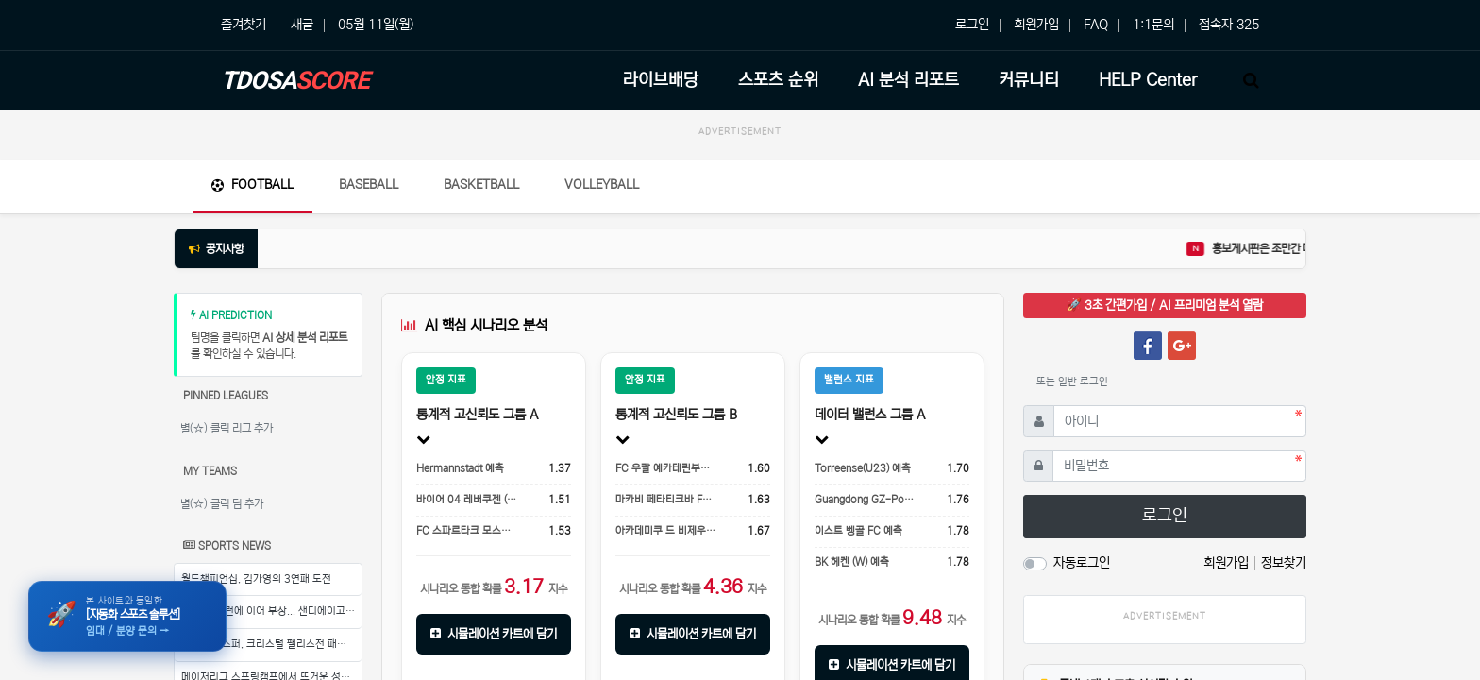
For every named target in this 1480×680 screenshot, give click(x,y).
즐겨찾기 (243, 24)
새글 (302, 24)
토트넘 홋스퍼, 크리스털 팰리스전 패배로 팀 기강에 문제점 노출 (271, 644)
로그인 (972, 24)
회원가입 (1036, 24)
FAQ (1096, 24)
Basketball (481, 185)
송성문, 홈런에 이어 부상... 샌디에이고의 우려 (271, 611)
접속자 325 (1229, 24)
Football (252, 185)
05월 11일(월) (375, 24)
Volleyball (601, 185)
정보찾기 (1283, 562)
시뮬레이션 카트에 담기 (493, 634)
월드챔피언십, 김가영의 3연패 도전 (256, 579)
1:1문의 (1153, 24)
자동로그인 (1081, 562)
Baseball (368, 185)
